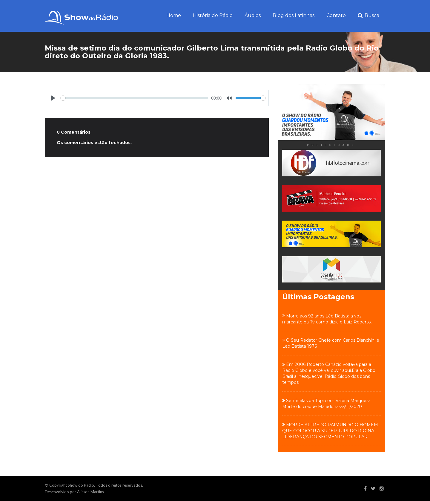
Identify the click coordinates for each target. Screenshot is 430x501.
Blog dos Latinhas (293, 15)
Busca (368, 15)
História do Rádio (213, 15)
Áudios (253, 15)
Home (173, 15)
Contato (336, 15)
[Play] (53, 98)
